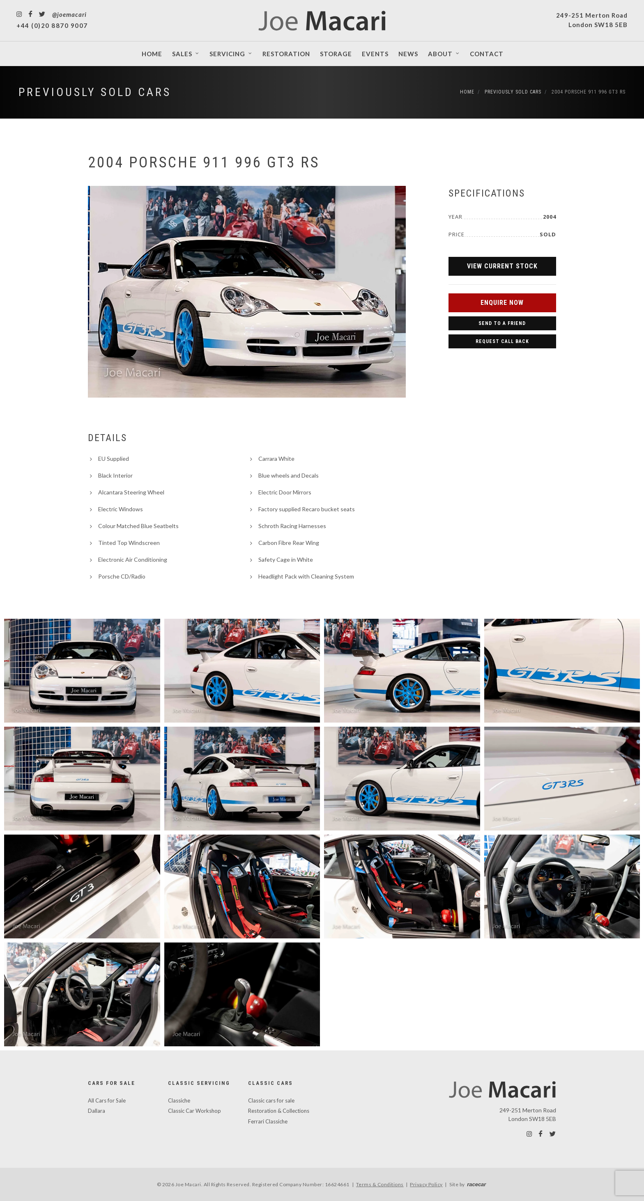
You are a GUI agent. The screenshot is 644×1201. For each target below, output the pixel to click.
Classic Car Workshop (194, 1110)
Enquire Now (502, 303)
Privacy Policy (426, 1184)
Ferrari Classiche (268, 1121)
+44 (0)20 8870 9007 (52, 25)
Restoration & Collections (278, 1110)
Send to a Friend (502, 323)
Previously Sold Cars (94, 92)
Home (467, 92)
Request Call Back (502, 341)
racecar (476, 1184)
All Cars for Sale (107, 1100)
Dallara (96, 1110)
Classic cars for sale (271, 1100)
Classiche (179, 1100)
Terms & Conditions (380, 1184)
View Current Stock (502, 266)
